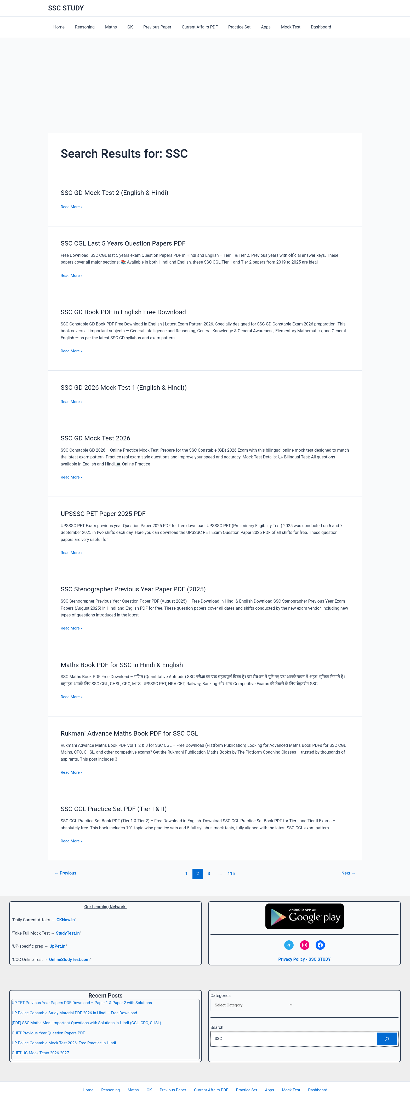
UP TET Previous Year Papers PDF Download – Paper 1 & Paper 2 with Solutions (86, 1002)
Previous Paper (148, 27)
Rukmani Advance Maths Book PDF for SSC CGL (133, 733)
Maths (106, 27)
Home (58, 27)
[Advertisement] (205, 77)
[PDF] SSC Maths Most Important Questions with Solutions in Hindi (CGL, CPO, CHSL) (90, 1022)
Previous (66, 873)
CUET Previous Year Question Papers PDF (50, 1032)
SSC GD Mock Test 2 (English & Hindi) (117, 192)
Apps (250, 27)
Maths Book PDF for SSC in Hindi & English (125, 665)
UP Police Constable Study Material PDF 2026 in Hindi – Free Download (78, 1012)
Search (216, 1027)
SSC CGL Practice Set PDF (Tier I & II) (117, 809)
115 (232, 873)
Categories (220, 995)
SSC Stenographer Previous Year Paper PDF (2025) (137, 589)
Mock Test (273, 27)
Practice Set (226, 27)
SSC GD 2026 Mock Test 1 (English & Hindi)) (127, 387)
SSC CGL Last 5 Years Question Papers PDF (126, 243)
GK (123, 27)
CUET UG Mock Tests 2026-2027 (42, 1052)
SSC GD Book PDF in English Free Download (127, 312)
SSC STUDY (66, 8)
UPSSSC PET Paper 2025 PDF (105, 513)
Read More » (72, 206)
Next (347, 873)
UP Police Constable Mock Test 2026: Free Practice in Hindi (67, 1042)
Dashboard (301, 27)
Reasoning (82, 27)
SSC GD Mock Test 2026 (97, 438)
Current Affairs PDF (188, 27)
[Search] (387, 1039)
